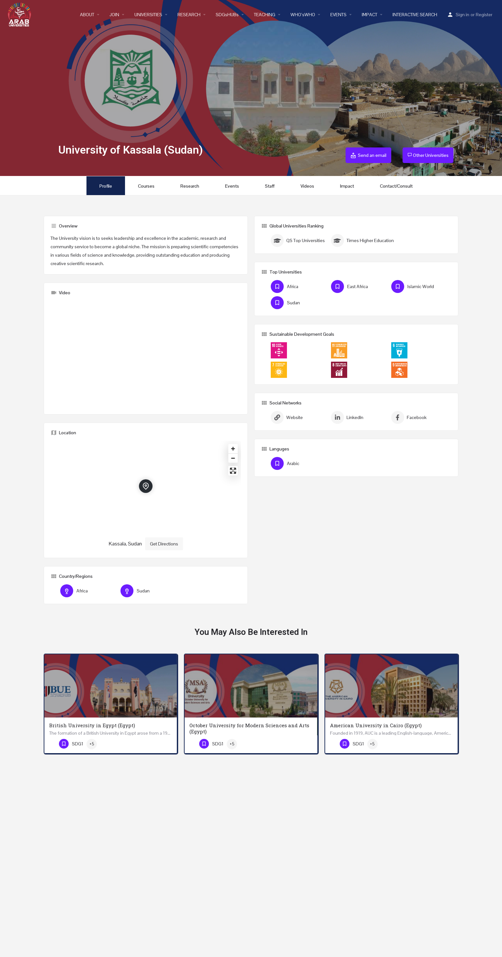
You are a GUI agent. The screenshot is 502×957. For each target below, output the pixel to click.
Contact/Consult (396, 186)
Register (484, 15)
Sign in (462, 15)
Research (189, 186)
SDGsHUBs (227, 15)
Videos (307, 186)
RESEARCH (188, 15)
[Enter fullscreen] (233, 470)
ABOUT (87, 15)
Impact (347, 186)
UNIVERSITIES (148, 15)
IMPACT (369, 15)
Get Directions (164, 544)
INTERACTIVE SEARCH (415, 15)
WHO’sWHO (303, 15)
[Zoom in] (233, 448)
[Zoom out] (233, 458)
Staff (270, 186)
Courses (146, 186)
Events (232, 186)
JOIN (114, 15)
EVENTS (338, 15)
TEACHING (264, 15)
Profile (105, 186)
